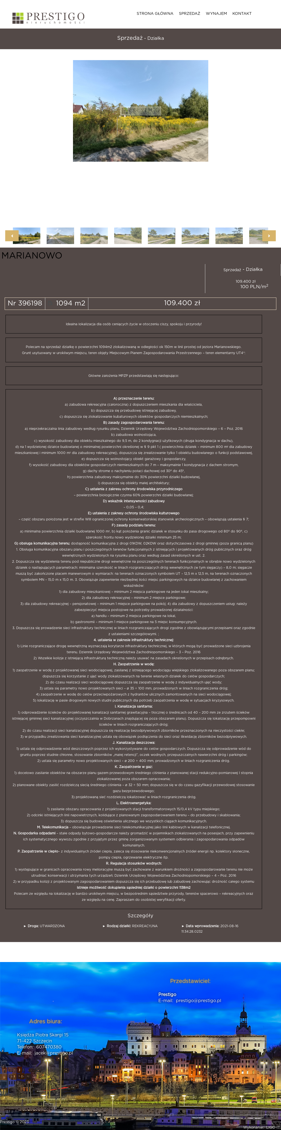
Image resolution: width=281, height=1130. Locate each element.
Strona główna (155, 14)
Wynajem (216, 14)
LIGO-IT (273, 1127)
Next (269, 235)
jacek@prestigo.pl (54, 1053)
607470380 (48, 1047)
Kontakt (242, 14)
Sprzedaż (189, 14)
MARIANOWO (31, 255)
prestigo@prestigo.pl (198, 1001)
